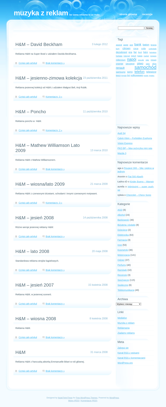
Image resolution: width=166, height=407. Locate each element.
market (146, 56)
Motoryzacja (124, 255)
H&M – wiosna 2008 (35, 318)
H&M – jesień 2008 (34, 217)
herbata (119, 56)
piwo (140, 63)
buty (117, 49)
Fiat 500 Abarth (135, 176)
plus (154, 64)
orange (119, 63)
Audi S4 (121, 133)
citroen (126, 48)
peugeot (130, 63)
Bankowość (123, 220)
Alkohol (121, 215)
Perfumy (122, 265)
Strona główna (128, 14)
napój (131, 59)
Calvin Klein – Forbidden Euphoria (135, 138)
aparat (119, 45)
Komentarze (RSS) (89, 401)
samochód (145, 67)
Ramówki (122, 270)
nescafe (141, 60)
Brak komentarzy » (55, 63)
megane (153, 56)
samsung (120, 72)
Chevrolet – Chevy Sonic (138, 195)
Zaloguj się (123, 348)
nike (147, 60)
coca (135, 48)
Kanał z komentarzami (131, 358)
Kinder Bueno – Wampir (142, 181)
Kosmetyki (123, 250)
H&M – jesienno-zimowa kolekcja (48, 78)
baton (146, 44)
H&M (20, 352)
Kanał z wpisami (128, 353)
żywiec (151, 75)
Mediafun (122, 318)
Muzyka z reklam (41, 13)
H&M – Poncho (30, 111)
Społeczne (123, 285)
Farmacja (122, 240)
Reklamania (124, 328)
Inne (120, 245)
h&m (145, 52)
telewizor (151, 72)
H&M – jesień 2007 (34, 285)
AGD (120, 210)
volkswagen (137, 75)
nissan (153, 60)
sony (130, 71)
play (148, 64)
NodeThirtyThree (65, 398)
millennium (120, 60)
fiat (135, 52)
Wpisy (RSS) (73, 401)
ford (140, 52)
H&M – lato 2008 (32, 251)
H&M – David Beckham (38, 44)
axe (131, 45)
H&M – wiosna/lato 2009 (40, 184)
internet (127, 56)
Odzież (121, 260)
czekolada (152, 49)
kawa (139, 56)
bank (137, 44)
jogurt (133, 56)
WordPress (114, 398)
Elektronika (123, 235)
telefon (140, 71)
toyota (123, 75)
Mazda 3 (122, 153)
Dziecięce (122, 230)
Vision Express (125, 143)
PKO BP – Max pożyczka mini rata (135, 148)
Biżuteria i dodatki (127, 225)
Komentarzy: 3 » (54, 96)
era (130, 52)
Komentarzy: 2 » (54, 130)
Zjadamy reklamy (126, 333)
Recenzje (147, 14)
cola (143, 48)
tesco (118, 75)
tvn (128, 75)
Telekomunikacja (126, 290)
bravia (153, 45)
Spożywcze (123, 280)
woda (146, 75)
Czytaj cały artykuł (28, 63)
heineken (152, 52)
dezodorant (121, 52)
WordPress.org (125, 363)
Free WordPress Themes (87, 398)
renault (120, 68)
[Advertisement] (136, 101)
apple (125, 45)
